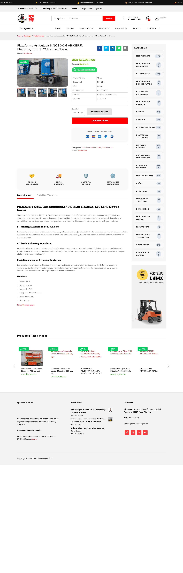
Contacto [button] (152, 29)
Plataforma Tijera (146, 127)
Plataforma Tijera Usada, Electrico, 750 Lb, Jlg (31, 370)
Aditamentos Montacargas (143, 156)
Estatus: (75, 64)
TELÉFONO (131, 17)
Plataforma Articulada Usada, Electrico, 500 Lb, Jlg (62, 371)
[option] (22, 92)
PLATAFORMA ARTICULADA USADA (148, 370)
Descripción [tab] (24, 194)
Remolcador (142, 209)
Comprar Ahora (100, 120)
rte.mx (34, 439)
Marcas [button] (102, 29)
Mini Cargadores (144, 175)
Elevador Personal (141, 146)
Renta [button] (136, 29)
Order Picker (142, 245)
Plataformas (107, 147)
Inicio (57, 29)
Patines (140, 112)
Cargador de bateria (142, 254)
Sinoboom (28, 53)
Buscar (107, 18)
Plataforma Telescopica (142, 136)
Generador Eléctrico (141, 166)
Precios (70, 29)
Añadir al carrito (99, 111)
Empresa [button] (119, 29)
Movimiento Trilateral (142, 200)
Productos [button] (85, 29)
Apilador (140, 120)
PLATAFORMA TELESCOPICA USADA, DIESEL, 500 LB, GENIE (91, 371)
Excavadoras (142, 227)
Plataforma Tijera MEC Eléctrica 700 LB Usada (120, 370)
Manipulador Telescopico (143, 236)
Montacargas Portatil (143, 103)
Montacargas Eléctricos (143, 65)
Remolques (142, 191)
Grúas (139, 183)
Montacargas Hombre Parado (144, 83)
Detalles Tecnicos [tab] (47, 194)
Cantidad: (75, 109)
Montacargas (143, 56)
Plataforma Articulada (91, 147)
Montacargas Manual (143, 218)
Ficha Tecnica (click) (25, 304)
